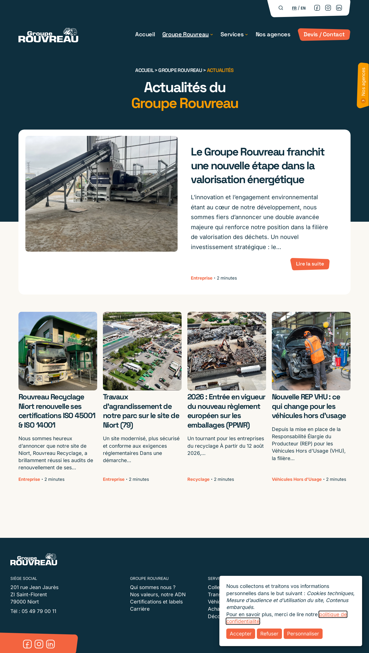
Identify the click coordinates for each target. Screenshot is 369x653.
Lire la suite (310, 264)
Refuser (269, 634)
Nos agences (273, 34)
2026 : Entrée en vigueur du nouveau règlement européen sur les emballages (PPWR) (226, 411)
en (303, 8)
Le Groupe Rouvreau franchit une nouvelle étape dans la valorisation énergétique (257, 165)
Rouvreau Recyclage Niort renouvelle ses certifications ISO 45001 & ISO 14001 (56, 411)
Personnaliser (303, 634)
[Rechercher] (281, 8)
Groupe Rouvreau (185, 34)
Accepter (241, 634)
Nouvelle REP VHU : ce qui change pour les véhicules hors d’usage (309, 406)
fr (294, 8)
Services (232, 34)
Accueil (145, 34)
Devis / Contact (324, 34)
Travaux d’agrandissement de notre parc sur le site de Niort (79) (141, 411)
